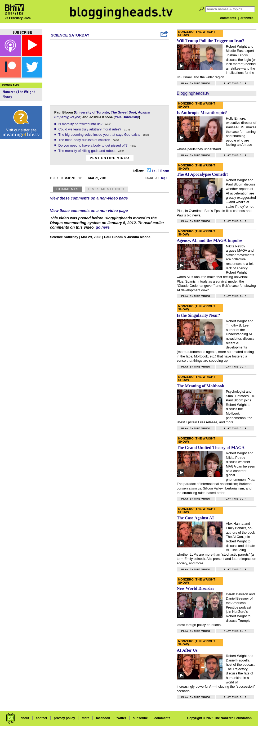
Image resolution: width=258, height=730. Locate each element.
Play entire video (109, 158)
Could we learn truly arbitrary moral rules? (90, 129)
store (85, 718)
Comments (67, 189)
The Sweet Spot (123, 112)
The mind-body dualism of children (84, 140)
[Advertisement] (21, 225)
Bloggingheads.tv (193, 93)
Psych (75, 117)
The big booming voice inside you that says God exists (99, 135)
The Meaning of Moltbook (200, 386)
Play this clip (235, 83)
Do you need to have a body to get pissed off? (93, 145)
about (25, 718)
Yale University (127, 117)
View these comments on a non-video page (89, 198)
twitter (121, 718)
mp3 (164, 177)
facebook (103, 718)
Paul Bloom (158, 170)
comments (228, 18)
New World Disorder (195, 588)
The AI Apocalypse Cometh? (202, 174)
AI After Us (187, 650)
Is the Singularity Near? (198, 315)
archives (247, 18)
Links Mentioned (106, 189)
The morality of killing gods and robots (87, 151)
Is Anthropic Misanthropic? (202, 112)
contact (41, 718)
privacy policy (64, 718)
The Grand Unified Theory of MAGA (210, 447)
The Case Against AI (195, 518)
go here (103, 227)
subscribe (140, 718)
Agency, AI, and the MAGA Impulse (209, 240)
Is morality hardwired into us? (80, 124)
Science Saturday (70, 35)
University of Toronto (92, 112)
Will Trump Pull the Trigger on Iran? (210, 40)
